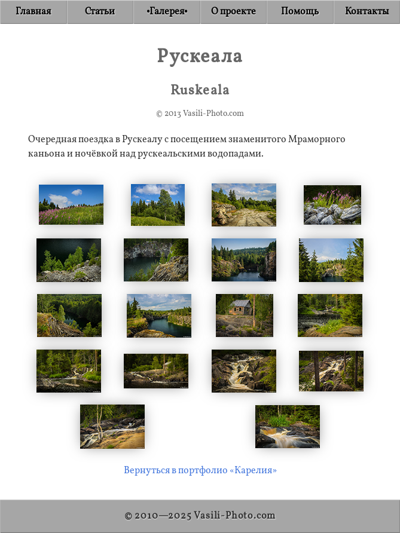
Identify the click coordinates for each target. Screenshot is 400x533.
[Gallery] (166, 12)
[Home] (33, 12)
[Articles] (100, 12)
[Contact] (367, 12)
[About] (233, 12)
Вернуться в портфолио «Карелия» (200, 470)
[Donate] (300, 12)
